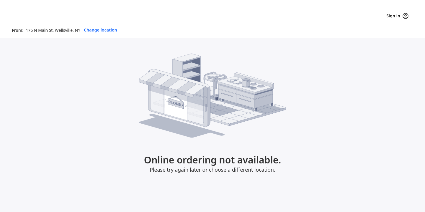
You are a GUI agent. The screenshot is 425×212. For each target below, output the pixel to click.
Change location (100, 30)
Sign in (397, 16)
